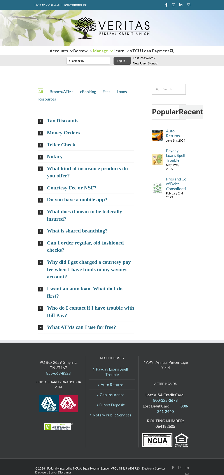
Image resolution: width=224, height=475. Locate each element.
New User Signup (145, 63)
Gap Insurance (112, 394)
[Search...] (169, 89)
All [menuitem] (40, 91)
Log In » (122, 60)
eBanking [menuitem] (88, 91)
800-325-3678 (165, 400)
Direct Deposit (112, 404)
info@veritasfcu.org (75, 4)
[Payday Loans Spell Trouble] (157, 156)
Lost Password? (144, 58)
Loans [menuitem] (122, 91)
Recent (191, 111)
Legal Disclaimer (61, 472)
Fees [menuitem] (106, 91)
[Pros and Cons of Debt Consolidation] (157, 184)
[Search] (157, 89)
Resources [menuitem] (47, 99)
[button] (172, 50)
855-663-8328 (58, 373)
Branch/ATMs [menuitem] (62, 91)
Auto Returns (173, 133)
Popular (165, 111)
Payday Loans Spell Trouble (175, 155)
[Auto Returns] (157, 132)
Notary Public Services (112, 415)
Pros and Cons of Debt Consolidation (178, 184)
